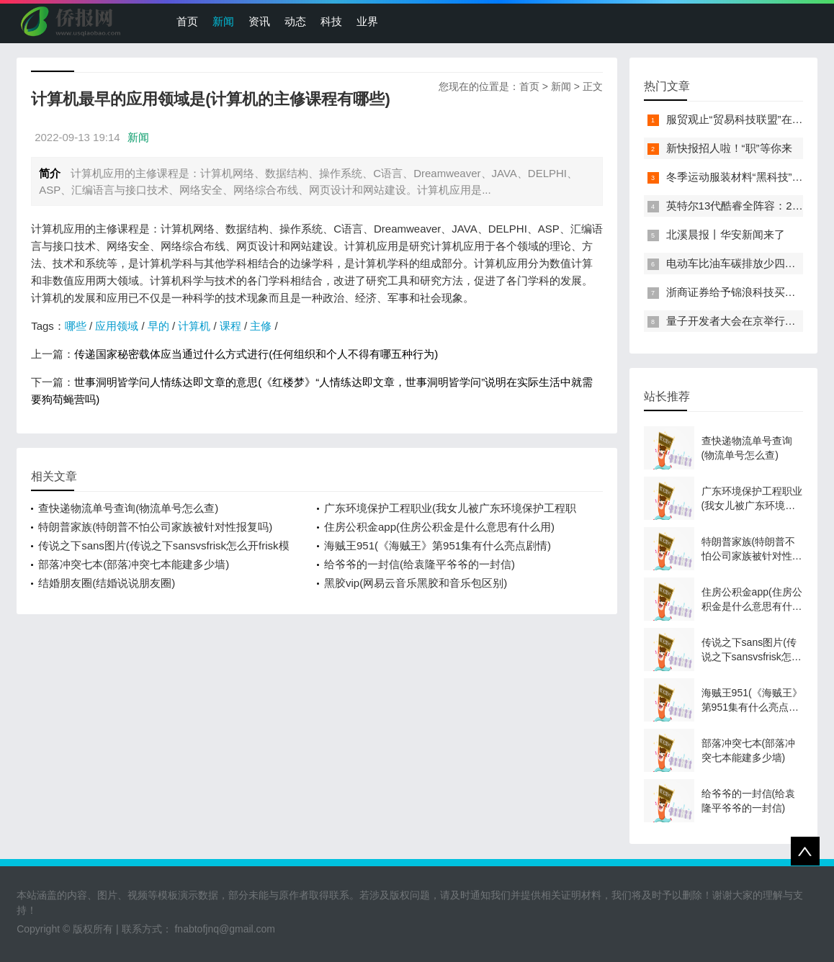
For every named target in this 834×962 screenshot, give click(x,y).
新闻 (223, 21)
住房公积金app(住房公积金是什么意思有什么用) (439, 527)
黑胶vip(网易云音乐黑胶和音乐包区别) (415, 583)
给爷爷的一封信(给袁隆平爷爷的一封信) (419, 564)
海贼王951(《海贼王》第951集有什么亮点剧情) (437, 545)
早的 (158, 326)
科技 (331, 21)
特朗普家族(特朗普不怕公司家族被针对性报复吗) (155, 527)
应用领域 (116, 326)
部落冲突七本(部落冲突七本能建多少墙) (133, 564)
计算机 (194, 326)
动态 (295, 21)
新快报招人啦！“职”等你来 (729, 148)
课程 (230, 326)
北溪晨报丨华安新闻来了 (725, 234)
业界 (367, 21)
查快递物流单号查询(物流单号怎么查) (128, 508)
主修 (261, 326)
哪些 (75, 326)
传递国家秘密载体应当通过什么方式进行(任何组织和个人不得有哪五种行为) (256, 354)
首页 (187, 21)
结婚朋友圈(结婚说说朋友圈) (106, 583)
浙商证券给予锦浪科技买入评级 (741, 292)
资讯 (259, 21)
